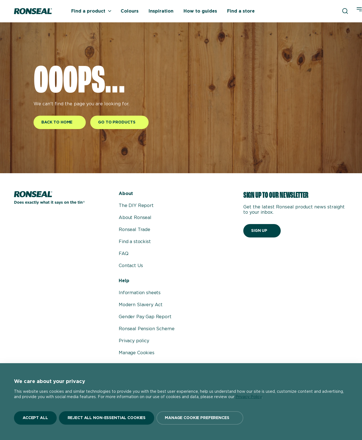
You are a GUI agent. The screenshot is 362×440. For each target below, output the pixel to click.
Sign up (259, 231)
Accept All (35, 418)
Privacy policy (134, 341)
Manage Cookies (136, 353)
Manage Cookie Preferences (197, 418)
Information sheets (140, 293)
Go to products (116, 122)
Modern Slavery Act (141, 305)
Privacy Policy (248, 397)
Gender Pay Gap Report (145, 317)
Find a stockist (135, 241)
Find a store (241, 11)
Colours (130, 11)
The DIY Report (136, 205)
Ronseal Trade (134, 229)
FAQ (123, 253)
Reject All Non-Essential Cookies (107, 418)
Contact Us (131, 265)
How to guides (200, 11)
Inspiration (161, 11)
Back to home (56, 122)
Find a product (91, 11)
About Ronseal (135, 217)
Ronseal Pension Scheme (146, 329)
